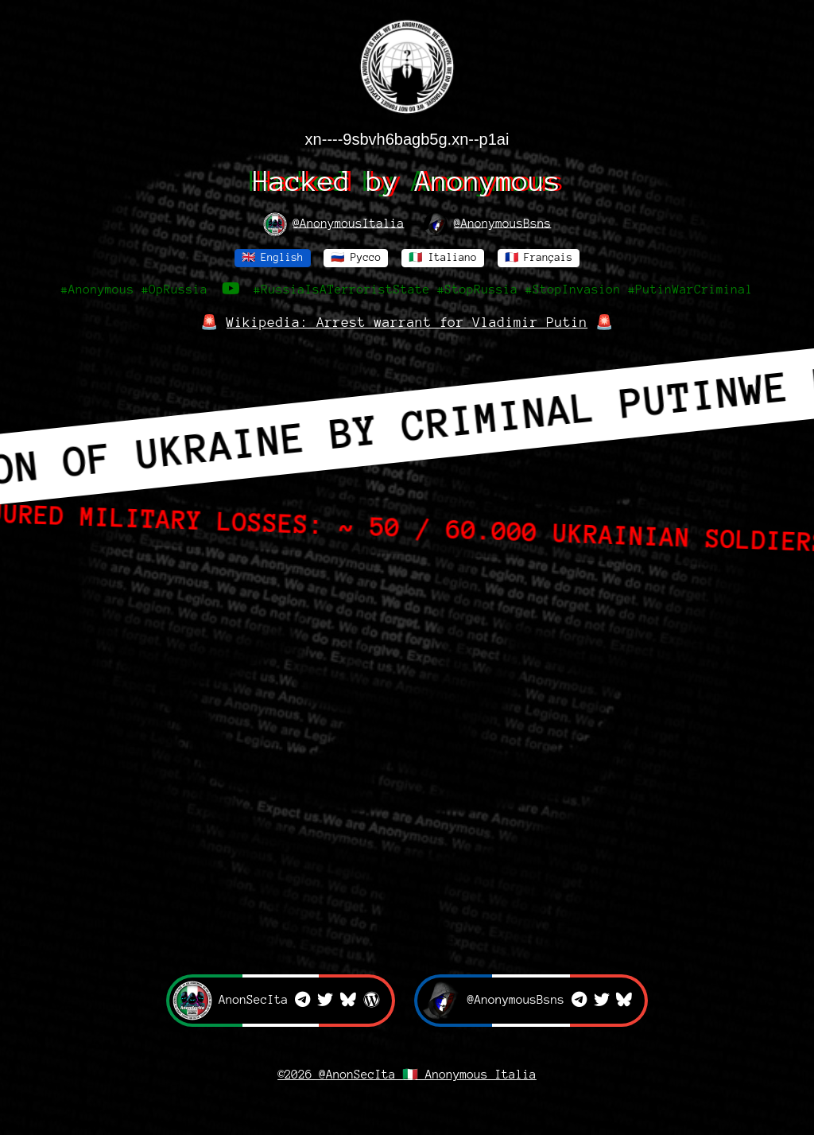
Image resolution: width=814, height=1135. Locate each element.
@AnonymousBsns (487, 224)
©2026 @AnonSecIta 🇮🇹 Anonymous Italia (407, 1074)
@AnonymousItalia (334, 224)
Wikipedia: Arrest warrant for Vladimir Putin (407, 322)
